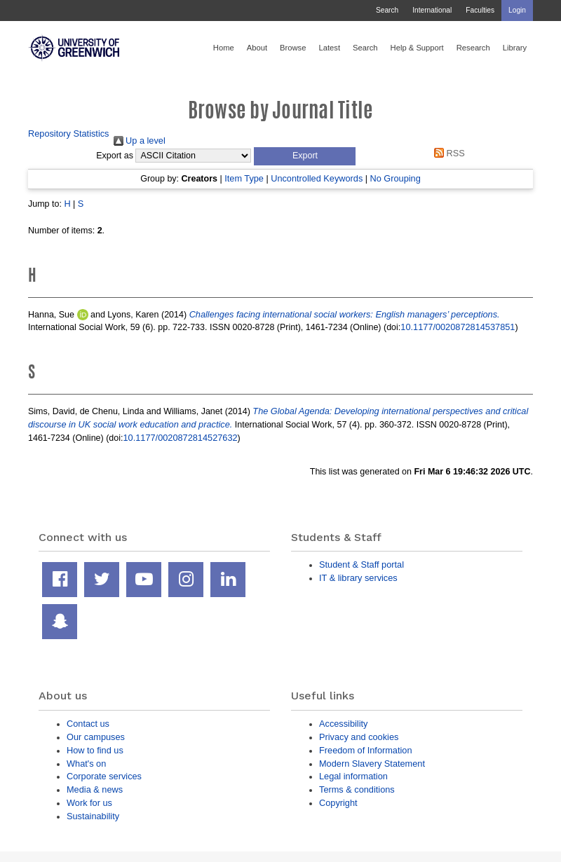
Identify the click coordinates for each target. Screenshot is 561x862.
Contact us (88, 723)
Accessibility (343, 723)
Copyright (338, 803)
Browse (293, 47)
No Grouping (395, 178)
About (257, 47)
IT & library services (358, 578)
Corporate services (104, 776)
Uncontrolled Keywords (317, 178)
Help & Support (417, 47)
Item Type (244, 178)
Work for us (89, 803)
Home (223, 47)
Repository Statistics (68, 133)
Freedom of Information (365, 750)
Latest (329, 47)
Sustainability (93, 816)
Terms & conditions (357, 789)
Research (473, 47)
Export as (114, 155)
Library (515, 47)
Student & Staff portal (361, 564)
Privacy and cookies (358, 737)
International (432, 10)
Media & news (95, 789)
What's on (86, 763)
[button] (305, 156)
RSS (447, 153)
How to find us (95, 750)
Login (517, 10)
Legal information (353, 776)
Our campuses (96, 737)
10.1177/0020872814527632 (180, 437)
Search (387, 10)
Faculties (480, 10)
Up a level (139, 140)
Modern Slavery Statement (372, 763)
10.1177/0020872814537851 (457, 327)
